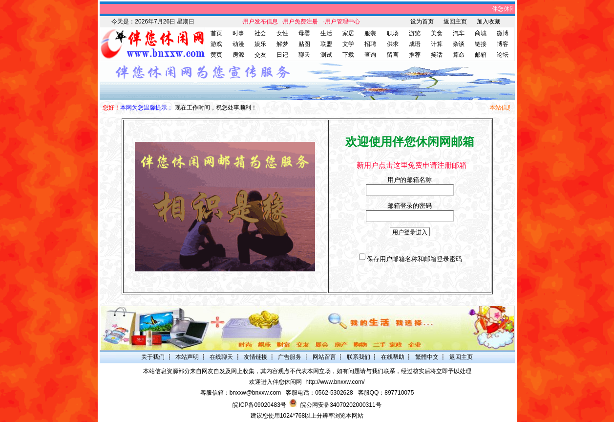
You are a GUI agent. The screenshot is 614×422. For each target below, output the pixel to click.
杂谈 (459, 44)
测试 (326, 54)
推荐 (415, 54)
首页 (216, 33)
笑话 (437, 54)
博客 (502, 44)
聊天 (304, 54)
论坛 (502, 54)
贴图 (304, 44)
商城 (481, 33)
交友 (260, 54)
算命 (459, 54)
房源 (238, 54)
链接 (481, 44)
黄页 (216, 54)
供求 (393, 44)
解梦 (282, 44)
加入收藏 (488, 21)
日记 (282, 54)
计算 (437, 44)
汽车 (459, 33)
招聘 (370, 44)
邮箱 (481, 54)
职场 (393, 33)
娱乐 (260, 44)
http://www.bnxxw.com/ (334, 381)
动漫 (238, 44)
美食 (437, 33)
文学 (348, 44)
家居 (348, 33)
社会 (260, 33)
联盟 (326, 44)
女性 (282, 33)
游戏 (216, 44)
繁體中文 (427, 357)
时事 (238, 33)
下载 (348, 54)
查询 (370, 54)
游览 (415, 33)
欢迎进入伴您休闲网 (275, 381)
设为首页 (422, 21)
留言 (393, 54)
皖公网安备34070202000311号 (340, 404)
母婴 (304, 33)
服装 (370, 33)
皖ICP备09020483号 (259, 404)
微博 (502, 33)
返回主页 (455, 21)
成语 (415, 44)
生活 (326, 33)
